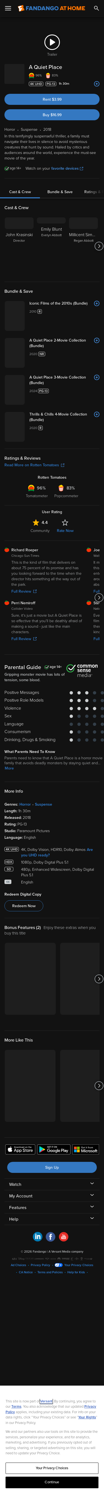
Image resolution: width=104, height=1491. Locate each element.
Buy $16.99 (52, 115)
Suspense (43, 804)
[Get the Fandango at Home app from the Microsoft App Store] (85, 1150)
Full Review (24, 591)
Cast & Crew (20, 192)
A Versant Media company (66, 1251)
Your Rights (87, 1417)
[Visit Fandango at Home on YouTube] (64, 1240)
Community (40, 530)
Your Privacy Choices (78, 1265)
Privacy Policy (40, 1265)
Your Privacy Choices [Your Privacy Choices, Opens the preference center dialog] (52, 1468)
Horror (25, 804)
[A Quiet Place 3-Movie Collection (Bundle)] (64, 380)
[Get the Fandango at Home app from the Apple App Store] (20, 1150)
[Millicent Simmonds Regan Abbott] (83, 246)
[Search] (96, 8)
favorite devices (67, 168)
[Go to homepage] (51, 8)
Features (17, 1207)
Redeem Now (23, 906)
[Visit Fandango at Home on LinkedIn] (37, 1240)
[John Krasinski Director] (19, 246)
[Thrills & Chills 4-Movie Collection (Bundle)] (64, 417)
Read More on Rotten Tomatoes (34, 465)
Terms (16, 1406)
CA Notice (26, 1272)
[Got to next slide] (99, 246)
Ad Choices (18, 1265)
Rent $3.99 (52, 99)
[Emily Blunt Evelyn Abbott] (51, 246)
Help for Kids (76, 1272)
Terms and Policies (50, 1272)
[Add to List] (97, 84)
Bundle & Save (60, 192)
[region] (52, 1438)
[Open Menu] (8, 8)
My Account (20, 1196)
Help (13, 1219)
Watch (15, 1184)
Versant (46, 1401)
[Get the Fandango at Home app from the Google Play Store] (54, 1150)
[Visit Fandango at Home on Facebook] (50, 1240)
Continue (52, 1482)
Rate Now (65, 530)
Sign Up (52, 1167)
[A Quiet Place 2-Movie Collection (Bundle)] (64, 343)
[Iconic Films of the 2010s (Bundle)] (64, 303)
